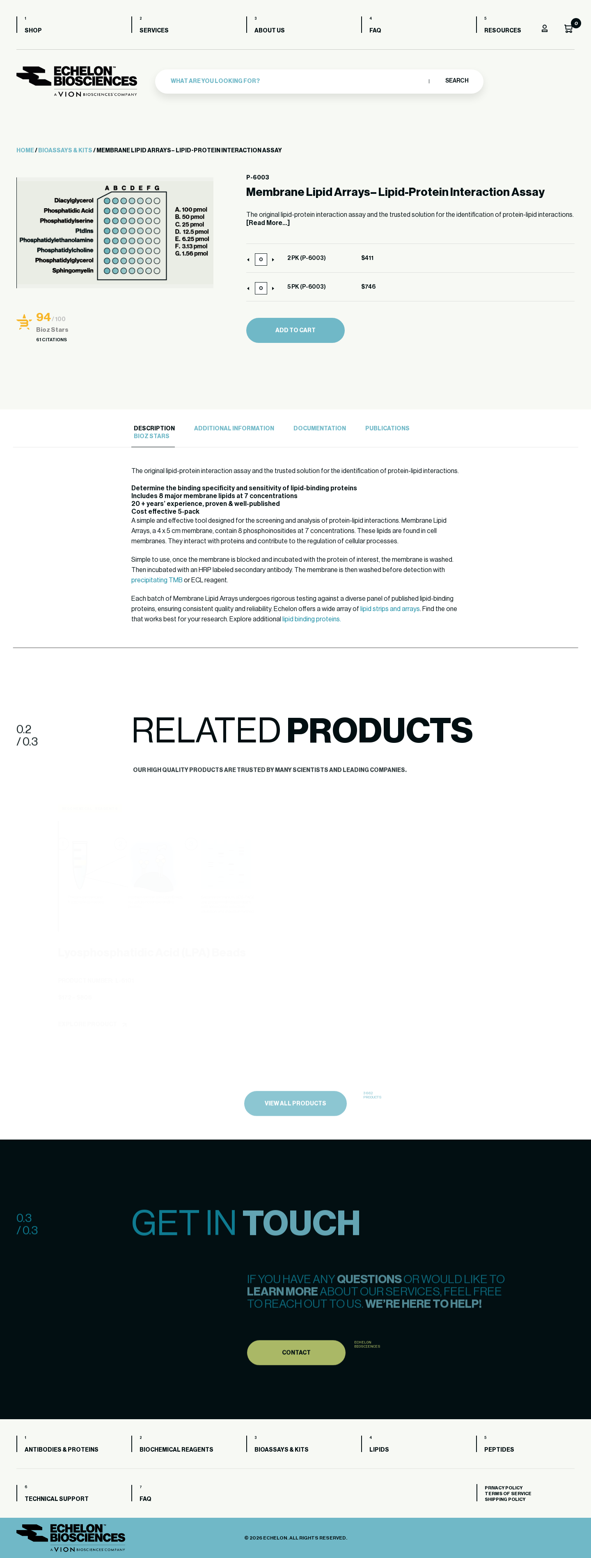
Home (25, 151)
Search (456, 81)
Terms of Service (508, 1493)
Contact (296, 1374)
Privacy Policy (503, 1488)
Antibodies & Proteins (61, 1450)
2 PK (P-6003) (306, 258)
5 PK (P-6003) (306, 287)
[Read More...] (268, 223)
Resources (502, 31)
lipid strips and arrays (390, 609)
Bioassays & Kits (65, 151)
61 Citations (51, 340)
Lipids (379, 1450)
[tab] (153, 428)
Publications (387, 429)
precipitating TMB (157, 580)
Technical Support (57, 1499)
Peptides (499, 1450)
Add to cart (295, 330)
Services (154, 31)
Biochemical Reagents (176, 1450)
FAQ (375, 31)
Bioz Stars (152, 436)
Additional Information (234, 429)
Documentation (319, 429)
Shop (33, 31)
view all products (295, 1126)
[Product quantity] (261, 259)
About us (269, 31)
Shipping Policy (505, 1499)
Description (154, 429)
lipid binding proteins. (311, 619)
